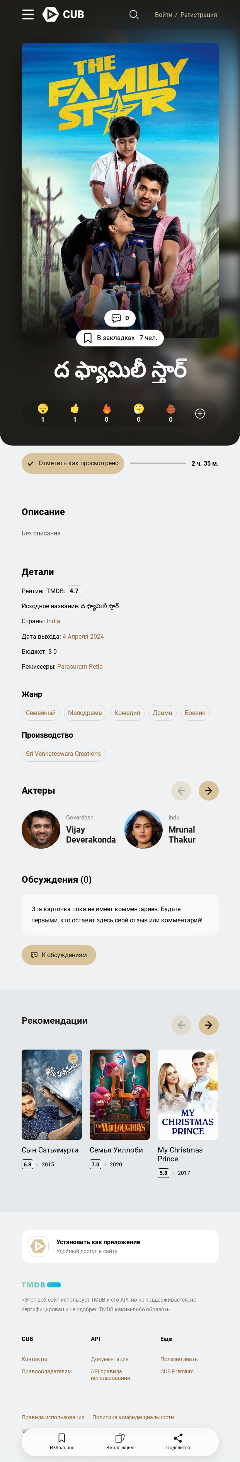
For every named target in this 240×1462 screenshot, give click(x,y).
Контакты (34, 1359)
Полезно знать (179, 1359)
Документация (110, 1359)
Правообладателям (46, 1371)
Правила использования (53, 1417)
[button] (208, 791)
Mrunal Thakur (182, 835)
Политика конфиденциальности (133, 1417)
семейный (41, 713)
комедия (127, 713)
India (53, 621)
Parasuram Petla (80, 666)
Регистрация (198, 14)
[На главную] (63, 14)
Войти (163, 14)
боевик (195, 713)
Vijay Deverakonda (91, 835)
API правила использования (110, 1374)
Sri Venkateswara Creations (63, 753)
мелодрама (85, 713)
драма (162, 713)
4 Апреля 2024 (83, 636)
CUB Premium (177, 1371)
